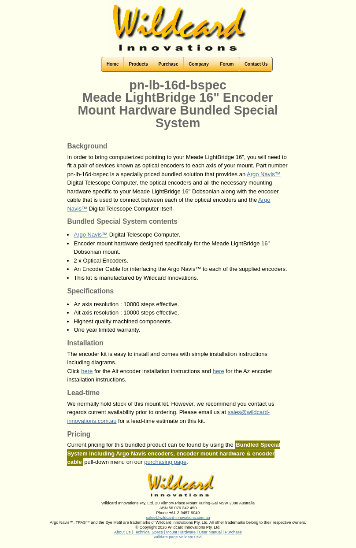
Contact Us (256, 64)
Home (113, 64)
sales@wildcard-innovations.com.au (178, 517)
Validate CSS (190, 537)
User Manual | (212, 532)
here (87, 371)
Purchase (233, 532)
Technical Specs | (150, 532)
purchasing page (165, 462)
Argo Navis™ (264, 174)
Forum (227, 64)
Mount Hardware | (182, 532)
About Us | (124, 532)
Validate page (166, 537)
